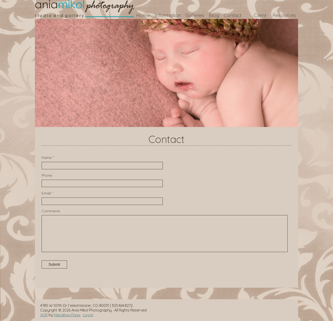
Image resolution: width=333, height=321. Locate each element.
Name (48, 157)
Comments (51, 211)
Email (47, 193)
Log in (88, 314)
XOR (44, 314)
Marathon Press (67, 314)
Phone (47, 175)
